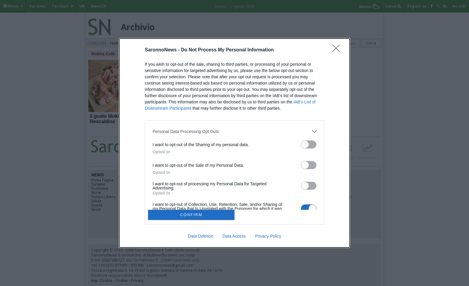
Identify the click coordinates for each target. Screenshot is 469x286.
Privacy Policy (268, 236)
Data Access (234, 236)
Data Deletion (200, 236)
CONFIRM (191, 214)
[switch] (308, 144)
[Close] (338, 50)
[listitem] (234, 131)
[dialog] (234, 143)
